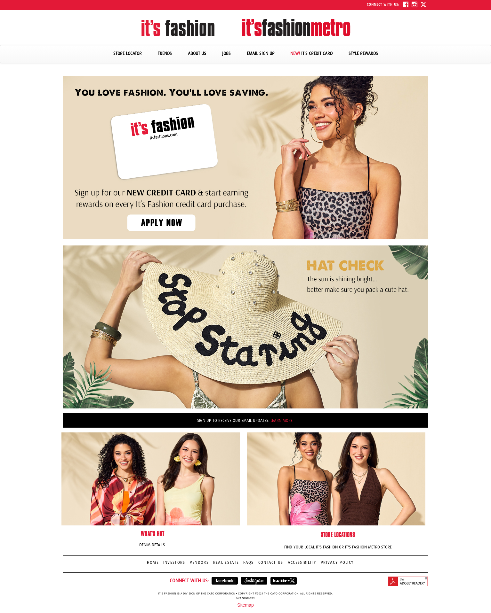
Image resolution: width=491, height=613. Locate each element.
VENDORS (199, 562)
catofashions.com (245, 597)
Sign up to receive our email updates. (245, 420)
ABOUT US (197, 53)
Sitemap (245, 605)
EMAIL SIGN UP (260, 53)
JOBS (226, 53)
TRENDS (165, 53)
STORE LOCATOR (127, 53)
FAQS (248, 562)
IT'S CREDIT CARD (311, 53)
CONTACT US (270, 562)
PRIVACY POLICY (337, 562)
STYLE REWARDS (363, 53)
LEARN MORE (281, 420)
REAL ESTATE (226, 562)
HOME (153, 562)
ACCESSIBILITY (302, 562)
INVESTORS (174, 562)
